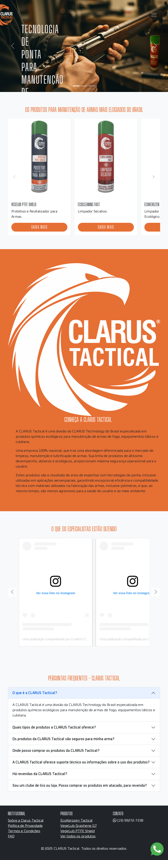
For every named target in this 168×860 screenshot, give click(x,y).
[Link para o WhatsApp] (157, 849)
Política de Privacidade (25, 826)
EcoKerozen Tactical (76, 820)
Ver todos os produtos (78, 836)
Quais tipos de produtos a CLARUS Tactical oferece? (54, 727)
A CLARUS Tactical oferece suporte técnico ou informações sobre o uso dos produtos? (81, 762)
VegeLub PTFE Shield (77, 831)
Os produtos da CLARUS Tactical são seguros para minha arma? (63, 739)
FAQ (11, 836)
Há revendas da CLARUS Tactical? (39, 774)
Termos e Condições (24, 831)
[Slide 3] (92, 85)
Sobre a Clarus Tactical (26, 820)
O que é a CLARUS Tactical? (34, 693)
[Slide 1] (76, 85)
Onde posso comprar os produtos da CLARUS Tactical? (56, 750)
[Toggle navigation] (154, 15)
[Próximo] (153, 177)
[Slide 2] (84, 85)
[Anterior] (12, 592)
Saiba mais (39, 227)
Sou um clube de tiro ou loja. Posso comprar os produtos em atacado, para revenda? (79, 785)
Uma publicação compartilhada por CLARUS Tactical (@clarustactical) (70, 639)
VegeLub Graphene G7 (78, 826)
